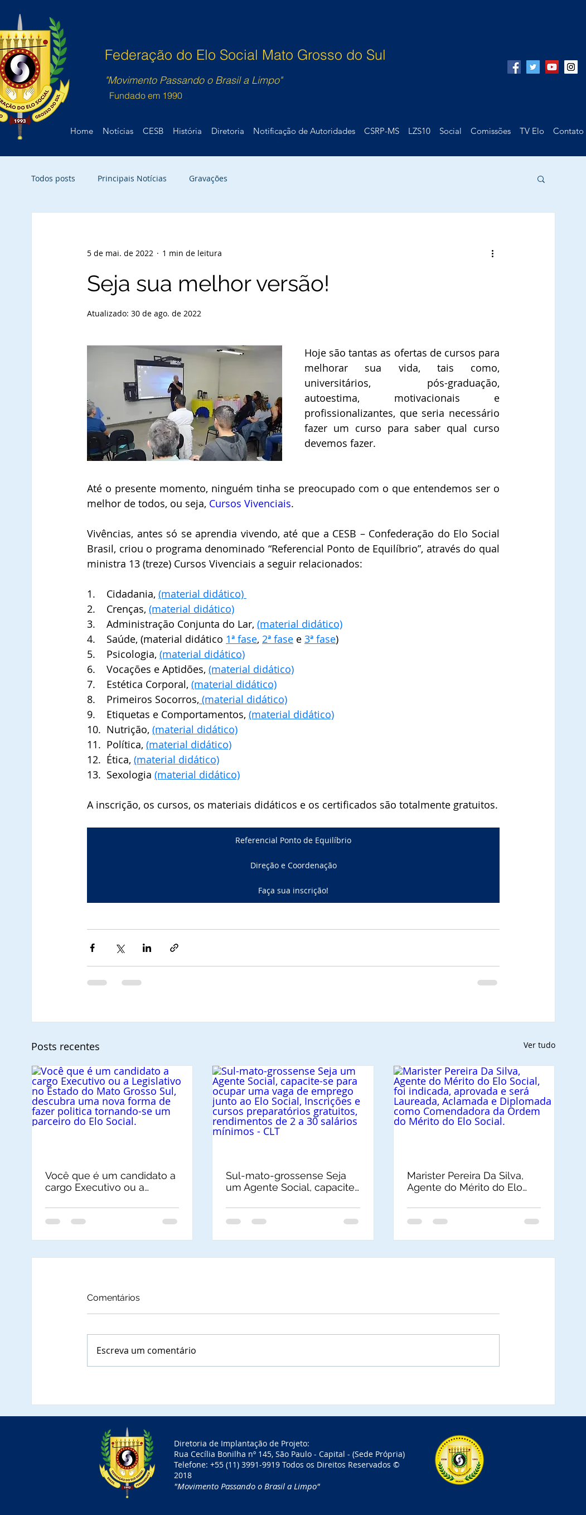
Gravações (208, 178)
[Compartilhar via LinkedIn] (147, 947)
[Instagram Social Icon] (571, 67)
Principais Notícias (132, 178)
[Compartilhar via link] (174, 947)
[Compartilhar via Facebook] (92, 947)
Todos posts (53, 178)
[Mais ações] (493, 252)
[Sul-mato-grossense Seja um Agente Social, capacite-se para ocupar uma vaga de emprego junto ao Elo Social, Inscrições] (293, 1111)
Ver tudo (539, 1045)
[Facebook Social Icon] (514, 67)
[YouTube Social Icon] (552, 67)
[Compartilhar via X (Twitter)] (119, 947)
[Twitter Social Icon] (533, 67)
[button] (541, 178)
